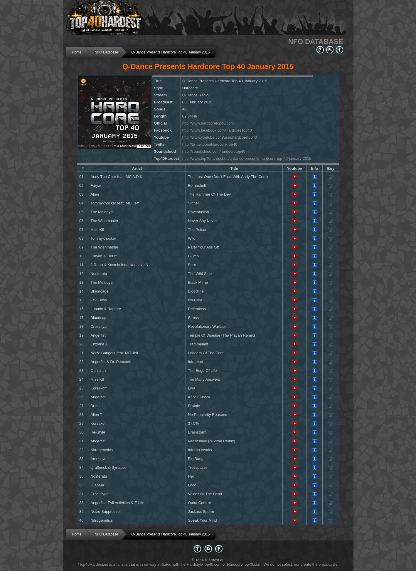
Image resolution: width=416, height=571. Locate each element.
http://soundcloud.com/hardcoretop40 (213, 151)
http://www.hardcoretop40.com (208, 123)
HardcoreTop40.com (244, 564)
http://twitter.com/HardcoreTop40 (209, 144)
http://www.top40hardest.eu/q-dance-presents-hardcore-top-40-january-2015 (246, 158)
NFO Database (106, 52)
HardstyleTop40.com (204, 564)
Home (77, 52)
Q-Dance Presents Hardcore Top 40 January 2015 (171, 52)
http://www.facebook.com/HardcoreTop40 (217, 130)
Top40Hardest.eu (93, 564)
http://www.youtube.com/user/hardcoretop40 (219, 137)
